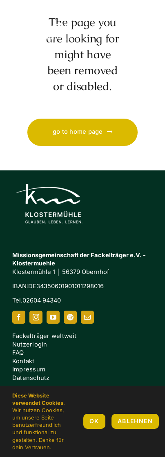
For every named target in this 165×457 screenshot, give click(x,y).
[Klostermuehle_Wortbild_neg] (53, 176)
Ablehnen (135, 420)
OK (94, 420)
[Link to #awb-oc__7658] (144, 28)
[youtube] (53, 317)
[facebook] (18, 317)
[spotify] (70, 317)
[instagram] (35, 317)
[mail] (87, 317)
